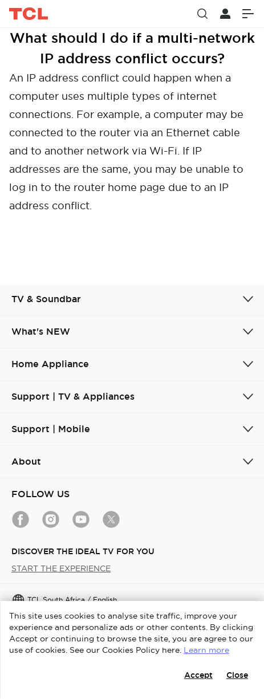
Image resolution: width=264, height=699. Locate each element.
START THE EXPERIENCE (61, 568)
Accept (198, 675)
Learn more (206, 650)
